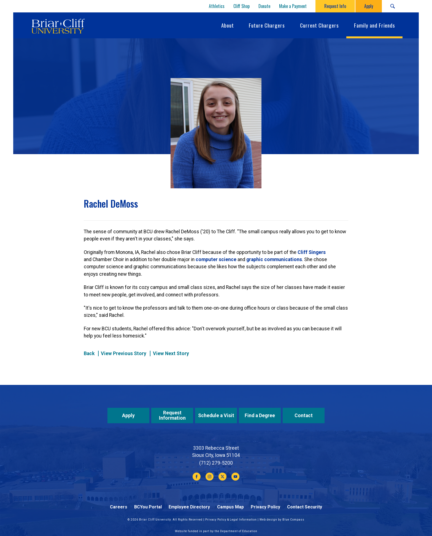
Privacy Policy (265, 507)
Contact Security (304, 507)
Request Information (172, 415)
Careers (118, 507)
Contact (304, 415)
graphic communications (274, 259)
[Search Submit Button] (392, 6)
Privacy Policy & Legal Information (231, 519)
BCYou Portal (148, 507)
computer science (216, 259)
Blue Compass (293, 519)
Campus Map (230, 507)
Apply (128, 415)
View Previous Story (123, 353)
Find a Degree (260, 415)
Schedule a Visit (216, 415)
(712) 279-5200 (216, 463)
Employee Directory (189, 507)
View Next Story (171, 353)
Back (89, 353)
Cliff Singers (312, 252)
